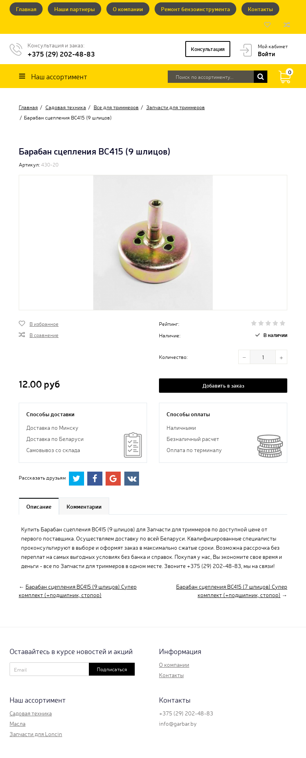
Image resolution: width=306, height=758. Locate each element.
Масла (18, 723)
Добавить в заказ (223, 385)
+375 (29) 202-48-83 (61, 53)
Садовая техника (31, 713)
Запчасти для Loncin (36, 733)
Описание (38, 506)
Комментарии (84, 506)
